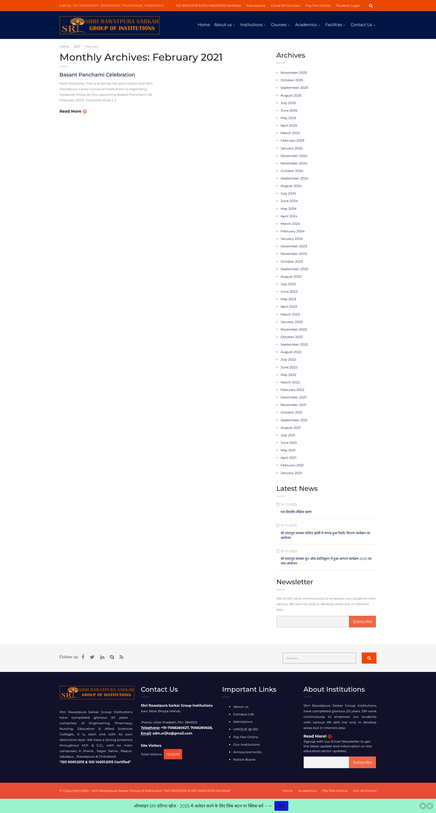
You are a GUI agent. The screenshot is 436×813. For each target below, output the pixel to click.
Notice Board (244, 759)
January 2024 (292, 238)
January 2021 (291, 473)
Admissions (255, 5)
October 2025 (292, 80)
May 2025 (288, 118)
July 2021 (288, 435)
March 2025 (290, 133)
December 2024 (294, 156)
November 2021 (293, 405)
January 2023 (292, 322)
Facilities (333, 24)
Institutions (251, 24)
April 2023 (289, 306)
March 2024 (290, 223)
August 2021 (291, 427)
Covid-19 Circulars (285, 5)
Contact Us (361, 24)
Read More (70, 111)
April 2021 (288, 457)
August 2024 (291, 186)
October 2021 (291, 412)
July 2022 (288, 359)
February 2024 (292, 231)
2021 (77, 46)
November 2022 (294, 329)
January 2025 (292, 148)
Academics (305, 24)
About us (223, 24)
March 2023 (290, 314)
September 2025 (294, 87)
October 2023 (292, 261)
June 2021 (289, 442)
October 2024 (292, 171)
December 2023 (294, 246)
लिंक (281, 806)
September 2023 (294, 269)
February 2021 (292, 465)
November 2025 (294, 72)
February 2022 (292, 390)
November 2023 (294, 254)
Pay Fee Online (318, 5)
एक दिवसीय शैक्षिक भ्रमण (296, 512)
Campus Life (243, 714)
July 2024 (288, 193)
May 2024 (288, 208)
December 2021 (293, 397)
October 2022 (292, 337)
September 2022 (294, 344)
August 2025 (291, 95)
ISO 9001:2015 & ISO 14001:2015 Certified (208, 5)
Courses (279, 24)
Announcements (247, 752)
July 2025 (288, 103)
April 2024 (289, 216)
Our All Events (364, 791)
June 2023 (289, 291)
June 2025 (289, 110)
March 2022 (290, 382)
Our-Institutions (246, 744)
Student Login (348, 5)
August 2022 (291, 352)
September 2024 (294, 178)
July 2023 (288, 284)
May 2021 (288, 450)
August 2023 (291, 276)
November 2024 (294, 163)
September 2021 (294, 420)
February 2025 (292, 140)
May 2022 (288, 375)
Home (204, 24)
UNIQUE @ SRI (245, 729)
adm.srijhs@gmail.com (172, 733)
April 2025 (289, 125)
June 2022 (289, 367)
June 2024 (289, 201)
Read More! (315, 736)
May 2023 (288, 299)
